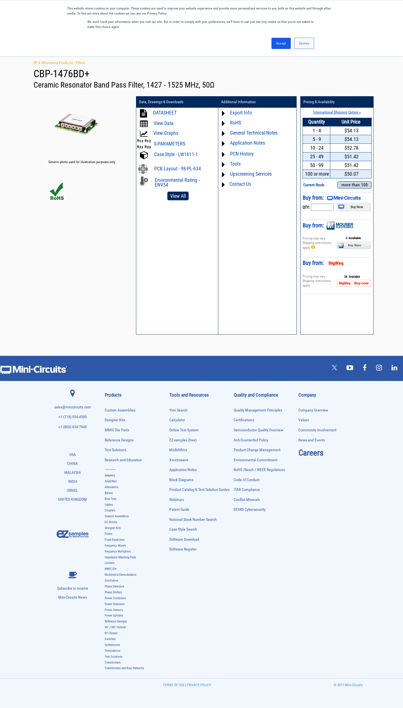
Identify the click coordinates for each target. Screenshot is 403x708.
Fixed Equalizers (115, 540)
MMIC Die (110, 569)
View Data (164, 123)
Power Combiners (115, 598)
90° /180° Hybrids (115, 627)
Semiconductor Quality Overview (258, 430)
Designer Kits (115, 420)
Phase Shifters (113, 592)
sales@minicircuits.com (72, 407)
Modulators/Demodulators (120, 575)
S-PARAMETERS (169, 144)
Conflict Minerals (247, 499)
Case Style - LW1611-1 (176, 154)
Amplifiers (111, 481)
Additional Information (238, 102)
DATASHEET (165, 113)
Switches (110, 639)
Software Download (184, 539)
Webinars (176, 499)
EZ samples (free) (182, 440)
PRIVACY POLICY (198, 685)
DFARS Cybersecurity (250, 509)
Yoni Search (178, 410)
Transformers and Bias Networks (124, 668)
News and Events (311, 440)
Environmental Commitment (255, 460)
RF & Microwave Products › (55, 62)
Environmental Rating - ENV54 (177, 182)
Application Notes (247, 143)
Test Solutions (115, 450)
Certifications (244, 420)
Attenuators (111, 487)
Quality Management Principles (258, 410)
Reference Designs (119, 440)
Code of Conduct (246, 480)
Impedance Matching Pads (120, 557)
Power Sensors (114, 610)
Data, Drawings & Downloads (161, 102)
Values (303, 420)
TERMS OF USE (173, 685)
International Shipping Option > (336, 112)
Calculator (177, 420)
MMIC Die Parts (117, 430)
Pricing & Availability (318, 102)
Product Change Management (257, 450)
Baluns (109, 493)
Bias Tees (110, 499)
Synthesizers (112, 645)
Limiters (109, 563)
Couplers (110, 510)
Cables (109, 505)
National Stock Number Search (193, 519)
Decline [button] (304, 43)
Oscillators (111, 580)
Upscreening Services (250, 174)
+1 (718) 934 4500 (72, 417)
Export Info (241, 113)
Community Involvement (317, 430)
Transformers (113, 662)
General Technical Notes (253, 133)
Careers (310, 453)
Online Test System (184, 430)
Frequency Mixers (115, 545)
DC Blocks (111, 522)
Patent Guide (179, 509)
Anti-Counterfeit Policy (251, 440)
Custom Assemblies (120, 410)
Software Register (182, 549)
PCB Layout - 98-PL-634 (177, 168)
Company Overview (313, 410)
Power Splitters (114, 615)
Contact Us (240, 184)
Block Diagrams (181, 480)
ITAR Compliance (247, 489)
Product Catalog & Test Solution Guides (199, 489)
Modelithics (178, 450)
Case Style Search (183, 529)
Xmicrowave (178, 460)
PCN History (242, 154)
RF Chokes (111, 633)
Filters (80, 62)
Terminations (112, 651)
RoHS (235, 123)
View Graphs (165, 133)
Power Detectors (115, 604)
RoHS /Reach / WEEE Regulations (259, 469)
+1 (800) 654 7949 (72, 427)
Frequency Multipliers (118, 551)
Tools (235, 164)
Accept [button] (281, 43)
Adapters (110, 475)
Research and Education (123, 460)
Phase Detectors (114, 586)
